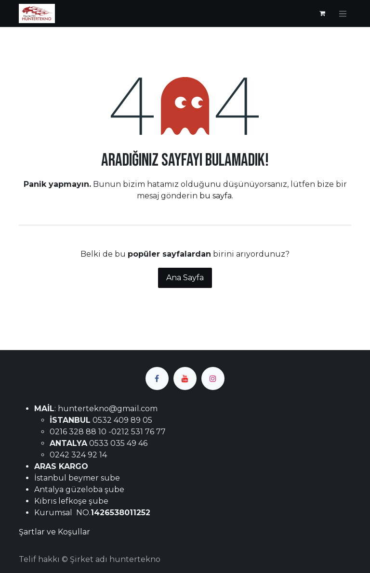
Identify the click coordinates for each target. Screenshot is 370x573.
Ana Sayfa (185, 277)
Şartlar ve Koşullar (54, 531)
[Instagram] (213, 378)
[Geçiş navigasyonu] (343, 13)
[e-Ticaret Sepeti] (322, 13)
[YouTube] (185, 378)
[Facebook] (157, 378)
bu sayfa (215, 195)
